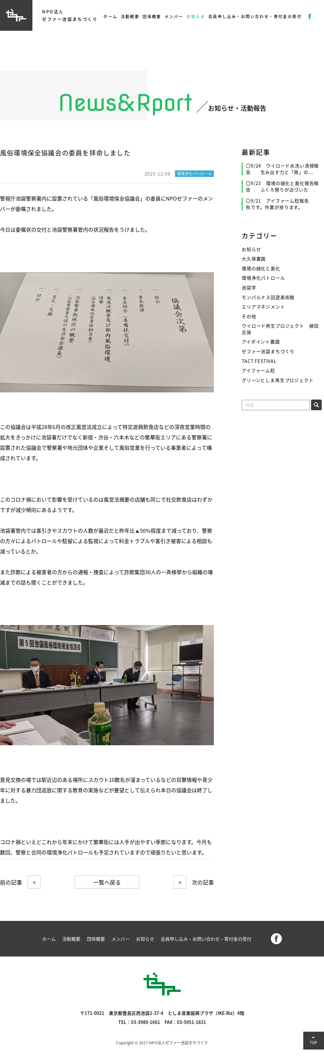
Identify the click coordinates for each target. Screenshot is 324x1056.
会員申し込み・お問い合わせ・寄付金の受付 (255, 16)
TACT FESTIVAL (259, 361)
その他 (249, 316)
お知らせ (195, 16)
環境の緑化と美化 (261, 268)
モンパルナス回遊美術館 (268, 297)
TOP (314, 1042)
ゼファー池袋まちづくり (268, 351)
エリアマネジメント (263, 307)
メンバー (174, 16)
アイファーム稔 (258, 370)
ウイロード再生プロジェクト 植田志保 (280, 329)
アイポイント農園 (261, 342)
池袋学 (249, 287)
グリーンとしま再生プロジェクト (278, 380)
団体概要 (152, 16)
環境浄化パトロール (263, 278)
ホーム (110, 16)
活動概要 (130, 16)
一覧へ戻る (107, 882)
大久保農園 (254, 259)
